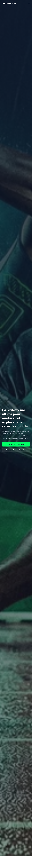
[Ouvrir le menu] (29, 3)
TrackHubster (9, 3)
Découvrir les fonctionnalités (16, 450)
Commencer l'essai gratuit (16, 444)
